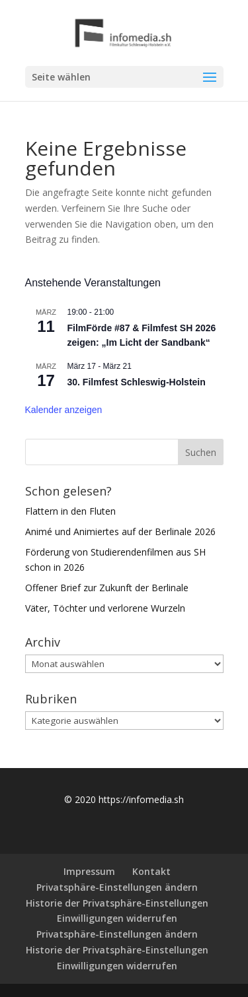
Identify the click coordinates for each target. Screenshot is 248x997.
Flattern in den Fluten (70, 511)
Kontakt (151, 871)
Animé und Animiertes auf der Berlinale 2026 (120, 531)
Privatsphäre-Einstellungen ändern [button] (117, 887)
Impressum (89, 871)
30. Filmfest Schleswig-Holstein (136, 382)
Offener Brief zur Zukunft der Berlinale (106, 587)
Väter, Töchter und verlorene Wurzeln (105, 608)
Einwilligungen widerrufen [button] (117, 918)
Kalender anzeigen (64, 409)
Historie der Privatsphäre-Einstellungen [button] (117, 903)
